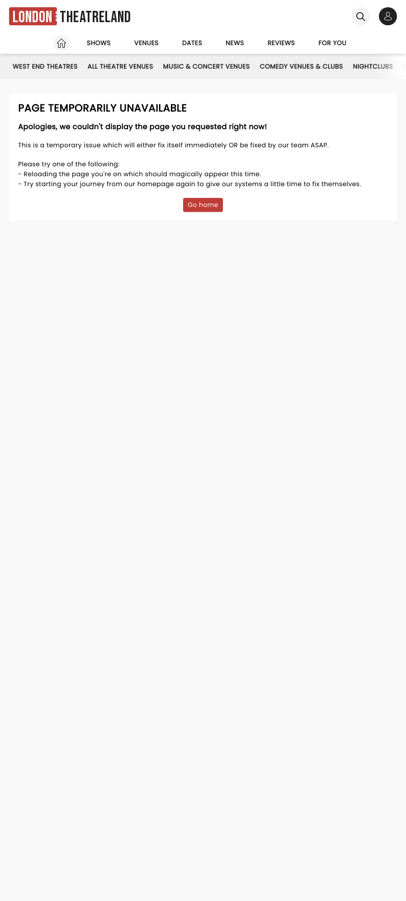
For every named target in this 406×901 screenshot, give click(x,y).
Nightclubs (373, 66)
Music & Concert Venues (206, 66)
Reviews (281, 42)
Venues (146, 42)
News (235, 42)
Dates (192, 42)
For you (332, 42)
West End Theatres (45, 66)
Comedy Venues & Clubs (301, 66)
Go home (203, 204)
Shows (99, 42)
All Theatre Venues (120, 66)
